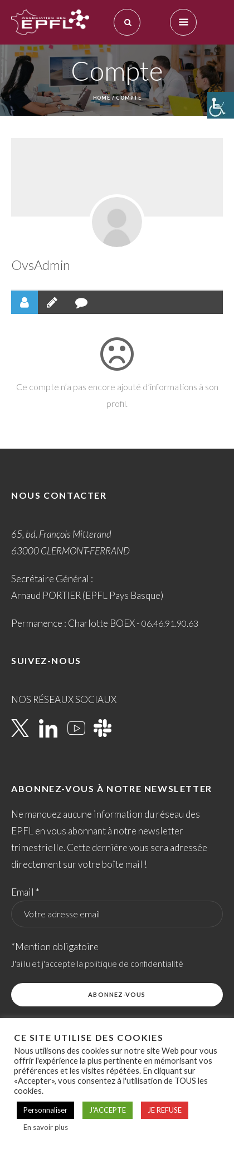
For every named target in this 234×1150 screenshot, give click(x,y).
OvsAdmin (40, 265)
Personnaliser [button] (45, 1109)
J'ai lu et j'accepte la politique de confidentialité (97, 964)
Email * (25, 892)
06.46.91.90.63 (170, 623)
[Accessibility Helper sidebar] (220, 105)
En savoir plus (45, 1127)
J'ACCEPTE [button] (107, 1109)
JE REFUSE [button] (165, 1109)
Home (102, 98)
